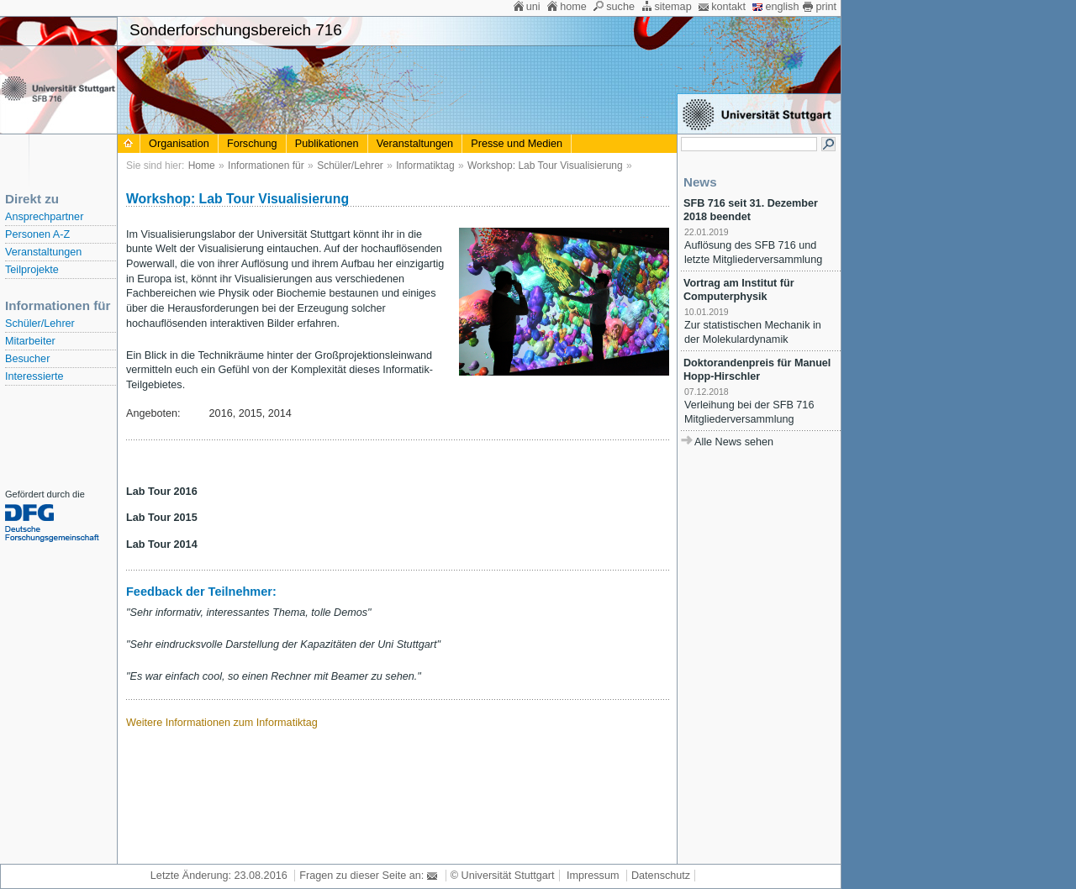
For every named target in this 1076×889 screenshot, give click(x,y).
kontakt (728, 7)
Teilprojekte (32, 270)
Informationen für (266, 165)
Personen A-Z (37, 234)
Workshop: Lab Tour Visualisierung (545, 165)
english (782, 7)
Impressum (593, 875)
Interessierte (34, 376)
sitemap (672, 7)
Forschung (252, 144)
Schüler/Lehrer (40, 323)
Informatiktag (425, 165)
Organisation (179, 144)
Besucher (27, 359)
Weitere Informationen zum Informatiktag (222, 723)
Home (201, 165)
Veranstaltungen (43, 252)
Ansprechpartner (44, 217)
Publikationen (327, 144)
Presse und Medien (516, 144)
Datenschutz (660, 875)
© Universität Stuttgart (503, 875)
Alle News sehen (733, 442)
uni (533, 7)
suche (620, 7)
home (573, 7)
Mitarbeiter (30, 341)
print (825, 7)
